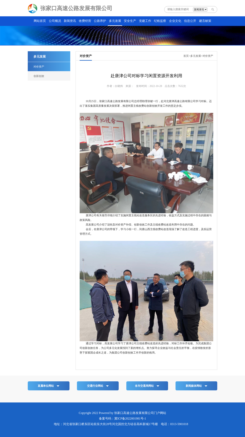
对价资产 (38, 66)
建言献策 (205, 20)
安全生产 (130, 20)
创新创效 (38, 76)
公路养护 (100, 20)
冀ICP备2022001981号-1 (130, 418)
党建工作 (145, 20)
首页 (186, 56)
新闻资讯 (70, 20)
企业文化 (175, 20)
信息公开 (190, 20)
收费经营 (85, 20)
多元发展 (115, 20)
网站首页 (40, 20)
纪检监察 (160, 20)
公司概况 (55, 20)
